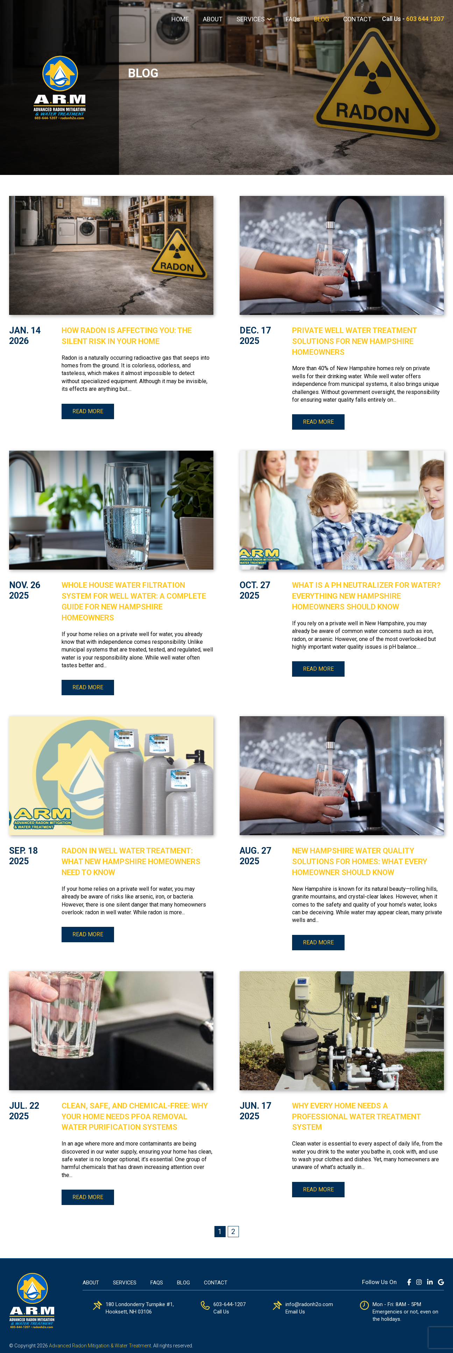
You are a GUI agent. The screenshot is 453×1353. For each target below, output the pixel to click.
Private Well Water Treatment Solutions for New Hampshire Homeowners (354, 341)
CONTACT (357, 19)
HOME (180, 19)
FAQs (293, 19)
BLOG (321, 19)
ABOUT (212, 19)
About (91, 1283)
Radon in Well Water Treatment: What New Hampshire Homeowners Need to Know (131, 861)
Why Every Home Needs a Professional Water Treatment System (356, 1116)
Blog (183, 1283)
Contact (215, 1283)
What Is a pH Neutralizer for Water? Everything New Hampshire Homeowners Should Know (366, 596)
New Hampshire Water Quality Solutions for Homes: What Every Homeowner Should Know (359, 861)
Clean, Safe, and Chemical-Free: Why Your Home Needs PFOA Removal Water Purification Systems (135, 1116)
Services (124, 1283)
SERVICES (250, 19)
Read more (87, 411)
